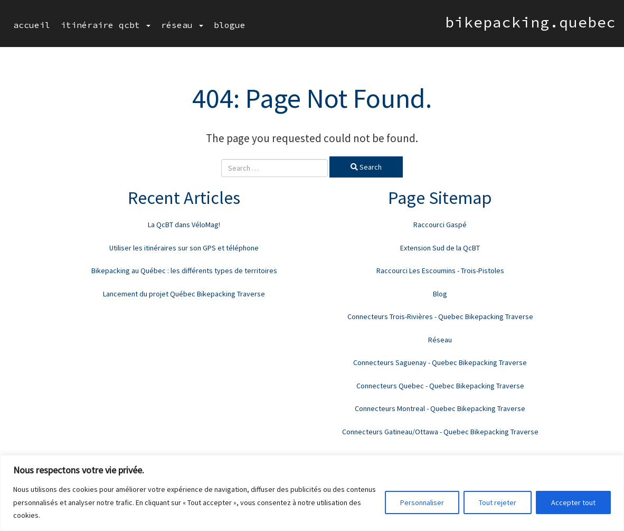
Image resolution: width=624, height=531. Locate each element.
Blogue (229, 25)
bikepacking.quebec (530, 22)
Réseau (182, 25)
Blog (440, 294)
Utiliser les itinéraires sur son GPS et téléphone (184, 248)
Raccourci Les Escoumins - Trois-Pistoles (440, 270)
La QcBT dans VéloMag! (184, 224)
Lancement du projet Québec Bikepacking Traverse (184, 294)
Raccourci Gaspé (440, 224)
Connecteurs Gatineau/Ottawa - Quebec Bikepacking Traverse (440, 431)
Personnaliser (422, 502)
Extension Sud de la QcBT (440, 248)
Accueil (31, 25)
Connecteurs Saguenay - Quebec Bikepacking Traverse (440, 362)
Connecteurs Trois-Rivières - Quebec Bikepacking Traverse (440, 316)
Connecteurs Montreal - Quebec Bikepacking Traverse (440, 408)
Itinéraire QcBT (105, 25)
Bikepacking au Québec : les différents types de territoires (184, 270)
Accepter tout (573, 502)
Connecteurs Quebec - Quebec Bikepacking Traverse (440, 385)
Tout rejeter (497, 502)
